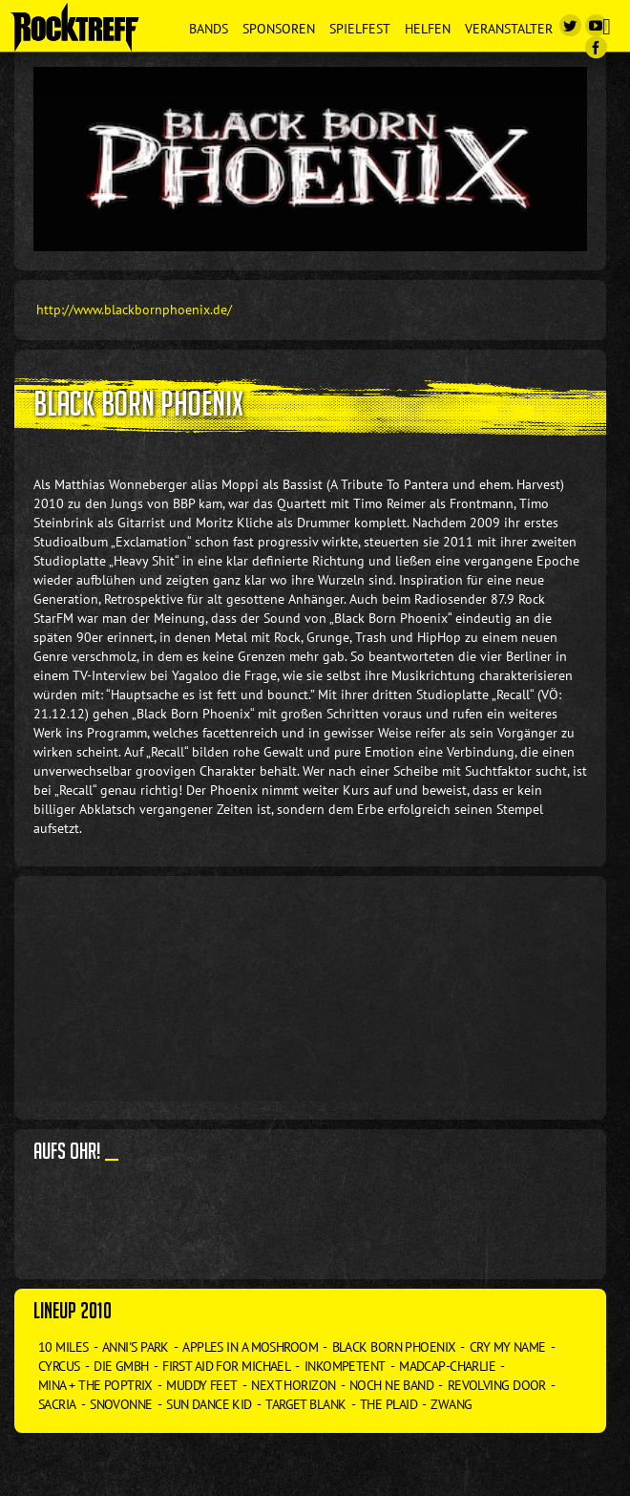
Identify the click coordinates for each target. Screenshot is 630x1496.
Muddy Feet (201, 1385)
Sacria (57, 1404)
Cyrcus (59, 1366)
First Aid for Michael (226, 1366)
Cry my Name (508, 1347)
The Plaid (388, 1404)
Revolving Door (497, 1385)
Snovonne (121, 1404)
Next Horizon (293, 1385)
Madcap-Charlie (447, 1366)
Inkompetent (345, 1366)
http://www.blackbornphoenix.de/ (134, 309)
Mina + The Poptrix (95, 1385)
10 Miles (63, 1347)
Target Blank (305, 1404)
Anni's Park (135, 1347)
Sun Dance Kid (209, 1404)
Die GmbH (121, 1366)
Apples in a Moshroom (250, 1347)
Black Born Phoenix (394, 1347)
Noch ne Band (391, 1385)
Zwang (451, 1404)
